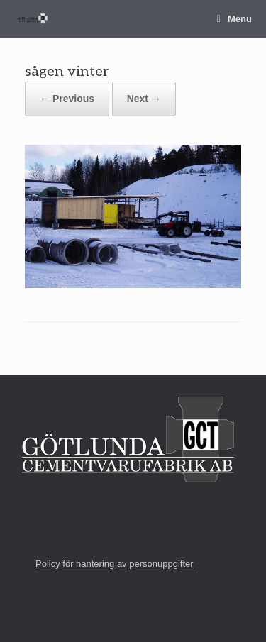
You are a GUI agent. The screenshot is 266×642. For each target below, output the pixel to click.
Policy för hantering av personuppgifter (114, 563)
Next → (144, 98)
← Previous (67, 98)
